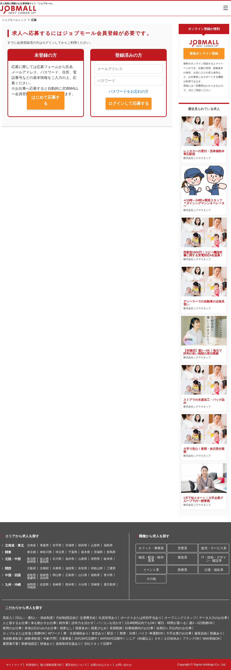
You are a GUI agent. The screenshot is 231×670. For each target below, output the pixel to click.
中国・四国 (13, 575)
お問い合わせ (124, 664)
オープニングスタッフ (180, 617)
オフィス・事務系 (151, 548)
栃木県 (85, 551)
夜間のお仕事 (12, 628)
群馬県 (111, 551)
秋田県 (82, 545)
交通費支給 (88, 617)
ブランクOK (191, 638)
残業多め (81, 628)
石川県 (57, 558)
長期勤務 (116, 628)
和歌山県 (97, 568)
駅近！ (112, 633)
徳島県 (95, 574)
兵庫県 (57, 568)
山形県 (95, 545)
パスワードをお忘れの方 (128, 91)
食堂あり (98, 633)
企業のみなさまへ (101, 664)
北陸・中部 (13, 558)
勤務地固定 (29, 643)
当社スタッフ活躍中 (98, 643)
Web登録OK (211, 638)
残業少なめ (99, 628)
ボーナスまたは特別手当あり (141, 617)
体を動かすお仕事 (43, 622)
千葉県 (72, 551)
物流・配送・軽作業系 (151, 558)
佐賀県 (44, 584)
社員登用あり (108, 617)
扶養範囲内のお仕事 (139, 628)
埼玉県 (59, 551)
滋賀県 (69, 568)
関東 (8, 552)
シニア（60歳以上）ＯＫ (143, 638)
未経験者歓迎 (12, 638)
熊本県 (69, 584)
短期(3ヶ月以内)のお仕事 (174, 628)
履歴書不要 (10, 643)
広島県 (69, 574)
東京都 (31, 551)
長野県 (95, 558)
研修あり (46, 643)
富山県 (44, 558)
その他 (151, 579)
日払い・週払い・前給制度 (34, 617)
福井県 (69, 558)
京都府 (44, 568)
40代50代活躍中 (111, 638)
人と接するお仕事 (15, 622)
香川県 (108, 574)
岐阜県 (108, 558)
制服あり (216, 633)
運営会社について (76, 664)
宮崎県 (95, 584)
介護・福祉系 (213, 569)
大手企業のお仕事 (179, 633)
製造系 (182, 557)
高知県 (44, 577)
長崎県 (57, 584)
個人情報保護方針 (51, 664)
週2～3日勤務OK (201, 622)
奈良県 (82, 568)
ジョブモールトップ (14, 20)
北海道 (31, 545)
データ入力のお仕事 (213, 617)
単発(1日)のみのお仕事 (41, 628)
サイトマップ (14, 664)
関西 (8, 568)
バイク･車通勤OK (150, 633)
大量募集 (65, 638)
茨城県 (98, 551)
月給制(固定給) (66, 617)
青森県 (44, 545)
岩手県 (57, 545)
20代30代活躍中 (85, 638)
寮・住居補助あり (76, 633)
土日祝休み (172, 638)
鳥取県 (31, 574)
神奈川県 (46, 551)
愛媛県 (31, 577)
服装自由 (200, 633)
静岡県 (31, 561)
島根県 (44, 574)
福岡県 (31, 584)
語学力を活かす (83, 622)
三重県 (111, 568)
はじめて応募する (46, 100)
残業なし (66, 628)
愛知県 (44, 561)
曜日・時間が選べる (172, 622)
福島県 (108, 545)
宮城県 (69, 545)
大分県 (82, 584)
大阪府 (31, 568)
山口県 (82, 574)
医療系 (182, 569)
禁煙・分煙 (127, 633)
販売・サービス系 (213, 548)
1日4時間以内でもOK (140, 622)
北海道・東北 (14, 545)
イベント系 (151, 569)
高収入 (7, 617)
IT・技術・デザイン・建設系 (213, 558)
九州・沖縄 (13, 584)
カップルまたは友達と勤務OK (24, 633)
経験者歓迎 (32, 638)
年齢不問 (49, 638)
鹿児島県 (110, 584)
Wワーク (54, 633)
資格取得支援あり (68, 643)
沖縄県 (31, 587)
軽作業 (64, 622)
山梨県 (82, 558)
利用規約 (31, 664)
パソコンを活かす (109, 622)
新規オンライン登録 (204, 53)
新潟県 (31, 558)
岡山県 (57, 574)
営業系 (182, 548)
